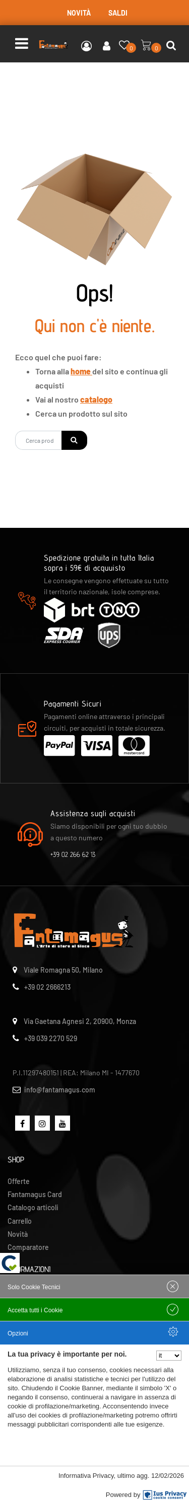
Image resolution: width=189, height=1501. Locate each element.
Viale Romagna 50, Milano (63, 970)
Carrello (20, 1221)
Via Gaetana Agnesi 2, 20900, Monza (80, 1021)
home (81, 371)
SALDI (118, 13)
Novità (18, 1234)
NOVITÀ (79, 13)
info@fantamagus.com (59, 1089)
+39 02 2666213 (47, 987)
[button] (74, 440)
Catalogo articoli (33, 1207)
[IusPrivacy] (164, 1495)
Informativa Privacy (86, 1475)
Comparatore (28, 1247)
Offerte (19, 1181)
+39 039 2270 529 (50, 1038)
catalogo (96, 399)
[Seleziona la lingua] (168, 1356)
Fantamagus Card (35, 1194)
